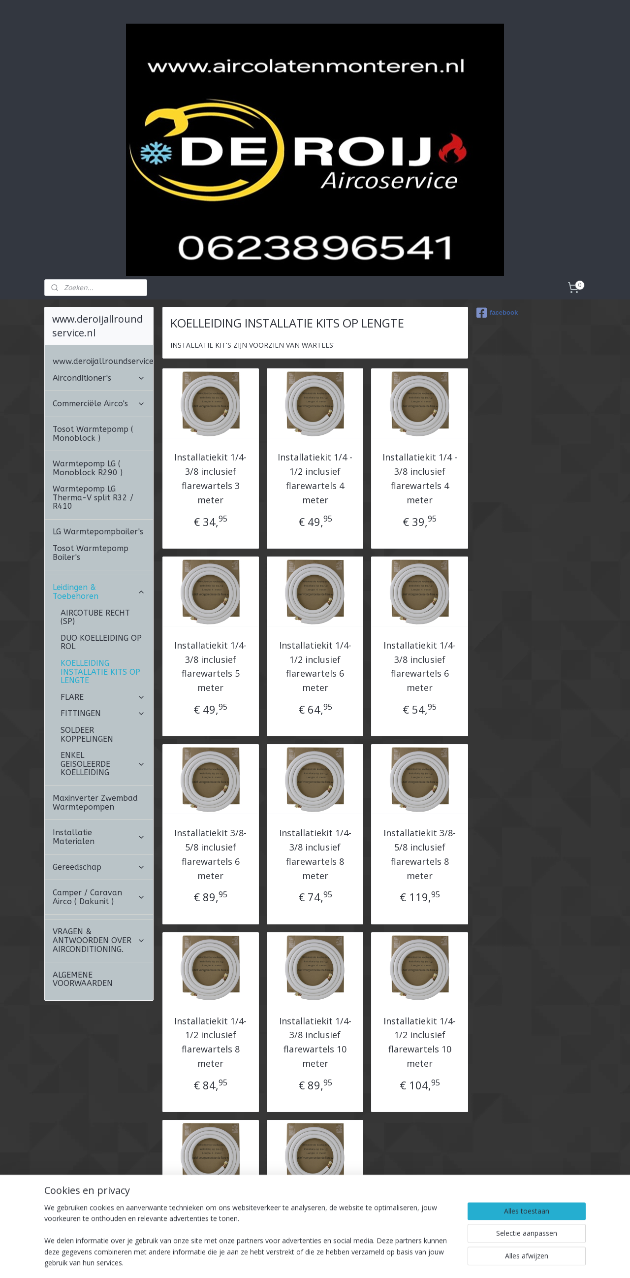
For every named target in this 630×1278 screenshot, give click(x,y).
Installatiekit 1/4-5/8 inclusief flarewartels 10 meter (210, 1174)
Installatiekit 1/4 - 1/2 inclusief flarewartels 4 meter (315, 423)
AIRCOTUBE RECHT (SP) (95, 562)
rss (319, 1260)
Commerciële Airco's (99, 348)
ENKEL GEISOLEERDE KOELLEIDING (103, 708)
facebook (497, 257)
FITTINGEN (103, 658)
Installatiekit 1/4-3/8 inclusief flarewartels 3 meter (210, 423)
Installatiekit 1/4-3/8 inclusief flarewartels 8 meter (315, 799)
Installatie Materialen (99, 782)
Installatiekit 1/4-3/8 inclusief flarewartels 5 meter (210, 611)
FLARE (103, 642)
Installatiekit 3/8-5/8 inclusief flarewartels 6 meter (210, 799)
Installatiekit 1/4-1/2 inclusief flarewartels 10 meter (419, 987)
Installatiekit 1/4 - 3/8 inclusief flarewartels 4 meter (419, 423)
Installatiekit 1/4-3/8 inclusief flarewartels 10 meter (315, 987)
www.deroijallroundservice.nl (103, 306)
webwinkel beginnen (356, 1260)
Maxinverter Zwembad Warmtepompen (95, 747)
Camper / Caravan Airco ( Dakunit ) (99, 842)
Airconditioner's (99, 323)
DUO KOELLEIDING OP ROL (101, 587)
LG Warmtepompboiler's (98, 476)
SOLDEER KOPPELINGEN (87, 679)
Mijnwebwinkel (443, 1260)
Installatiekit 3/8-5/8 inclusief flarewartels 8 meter (419, 799)
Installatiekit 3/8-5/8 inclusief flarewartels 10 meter (315, 1174)
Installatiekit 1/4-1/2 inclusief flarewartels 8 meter (210, 987)
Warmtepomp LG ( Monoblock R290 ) (88, 413)
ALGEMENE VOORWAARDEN (83, 924)
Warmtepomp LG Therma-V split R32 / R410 (93, 442)
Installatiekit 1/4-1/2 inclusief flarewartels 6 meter (315, 611)
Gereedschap (99, 812)
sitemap (298, 1260)
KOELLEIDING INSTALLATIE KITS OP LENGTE (100, 616)
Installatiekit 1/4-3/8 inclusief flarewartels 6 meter (419, 611)
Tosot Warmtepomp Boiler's (90, 498)
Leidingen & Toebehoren (99, 536)
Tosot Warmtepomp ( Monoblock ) (93, 378)
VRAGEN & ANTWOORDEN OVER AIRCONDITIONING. (99, 885)
